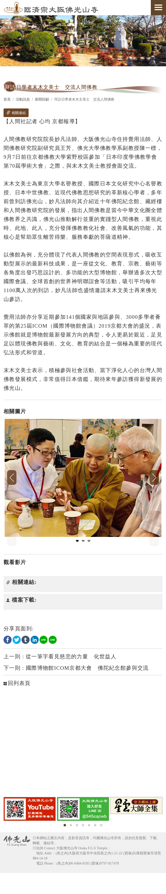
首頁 (7, 99)
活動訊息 (23, 99)
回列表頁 (17, 704)
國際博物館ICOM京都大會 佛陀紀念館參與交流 (76, 689)
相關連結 (16, 113)
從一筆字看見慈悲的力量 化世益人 (60, 677)
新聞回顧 (42, 99)
